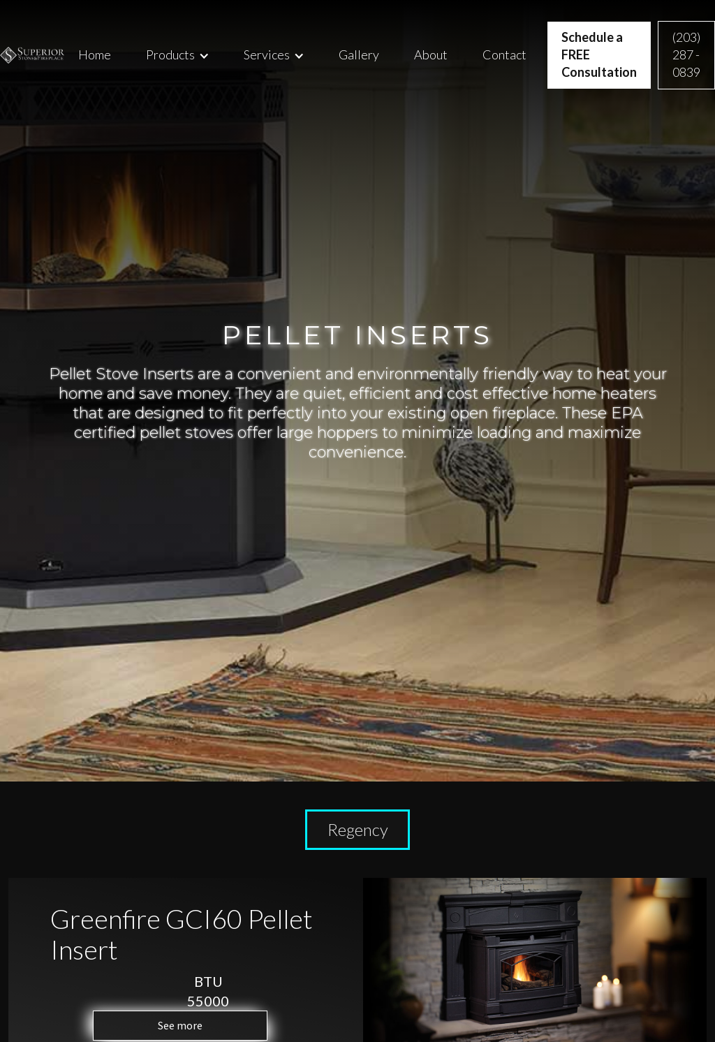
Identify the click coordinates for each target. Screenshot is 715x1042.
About (431, 54)
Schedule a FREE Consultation (599, 54)
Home (94, 54)
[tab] (357, 829)
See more (180, 1025)
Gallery (359, 54)
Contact (504, 54)
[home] (32, 55)
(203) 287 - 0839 (686, 54)
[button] (177, 55)
